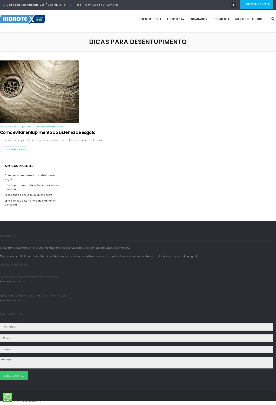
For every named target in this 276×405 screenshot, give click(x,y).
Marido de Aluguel (202, 19)
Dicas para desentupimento (16, 126)
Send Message (14, 375)
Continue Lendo (14, 149)
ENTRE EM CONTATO (256, 4)
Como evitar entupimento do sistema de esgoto (47, 132)
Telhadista (174, 19)
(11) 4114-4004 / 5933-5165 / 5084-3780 (96, 5)
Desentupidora (102, 19)
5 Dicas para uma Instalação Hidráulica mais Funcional (32, 187)
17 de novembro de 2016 (48, 126)
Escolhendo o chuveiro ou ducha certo (28, 195)
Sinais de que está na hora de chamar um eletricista (30, 202)
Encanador (151, 19)
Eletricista (128, 19)
